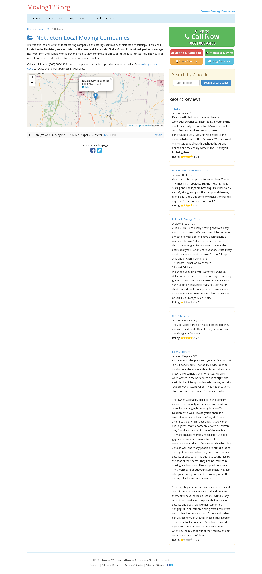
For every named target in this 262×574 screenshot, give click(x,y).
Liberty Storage (181, 351)
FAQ (71, 18)
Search (49, 18)
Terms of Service (134, 565)
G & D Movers (180, 316)
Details (85, 87)
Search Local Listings (216, 82)
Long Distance (219, 61)
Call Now (202, 37)
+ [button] (32, 77)
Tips (61, 18)
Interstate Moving (219, 52)
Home (36, 18)
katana (176, 108)
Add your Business (112, 565)
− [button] (32, 83)
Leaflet (131, 125)
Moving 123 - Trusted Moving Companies (125, 560)
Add (98, 18)
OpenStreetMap (145, 125)
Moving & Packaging (186, 52)
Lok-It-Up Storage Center (187, 219)
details (158, 135)
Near (40, 29)
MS (48, 29)
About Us (85, 18)
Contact (111, 18)
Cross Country (186, 61)
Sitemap (160, 565)
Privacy (150, 565)
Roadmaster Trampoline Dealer (190, 170)
